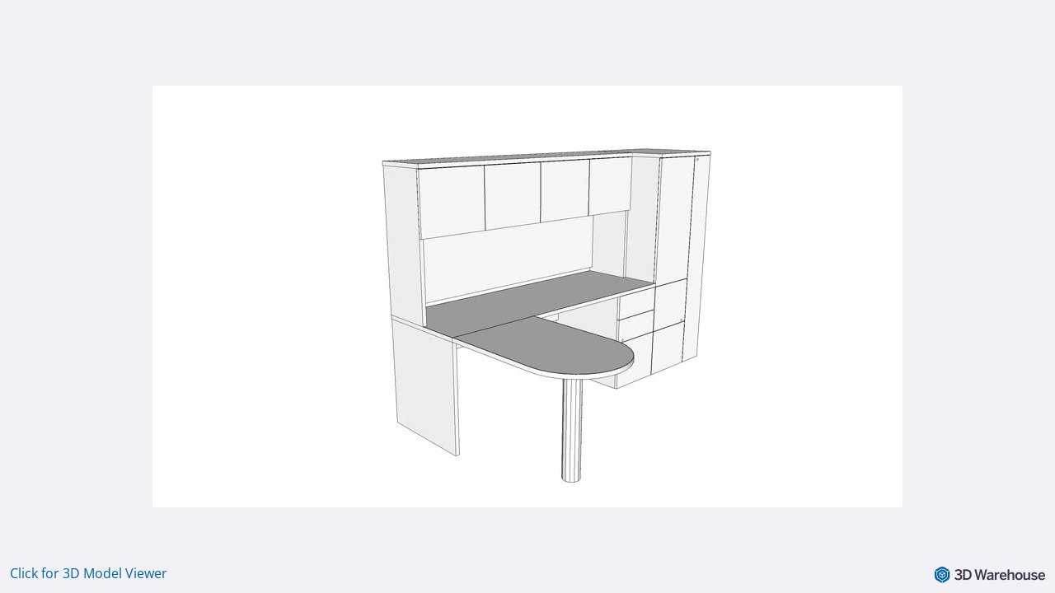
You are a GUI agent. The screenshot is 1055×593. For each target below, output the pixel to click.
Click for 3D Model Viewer (88, 573)
